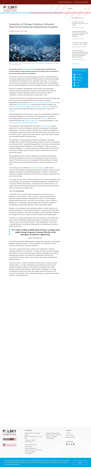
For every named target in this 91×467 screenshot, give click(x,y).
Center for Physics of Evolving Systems (43, 102)
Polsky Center (45, 126)
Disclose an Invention (81, 2)
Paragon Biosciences (37, 167)
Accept (80, 462)
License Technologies (65, 2)
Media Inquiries (70, 437)
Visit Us (68, 433)
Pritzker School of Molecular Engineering (23, 122)
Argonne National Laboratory (39, 106)
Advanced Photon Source (18, 106)
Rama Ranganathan (28, 69)
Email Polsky (70, 435)
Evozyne (44, 118)
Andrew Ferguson (31, 120)
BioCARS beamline (23, 104)
